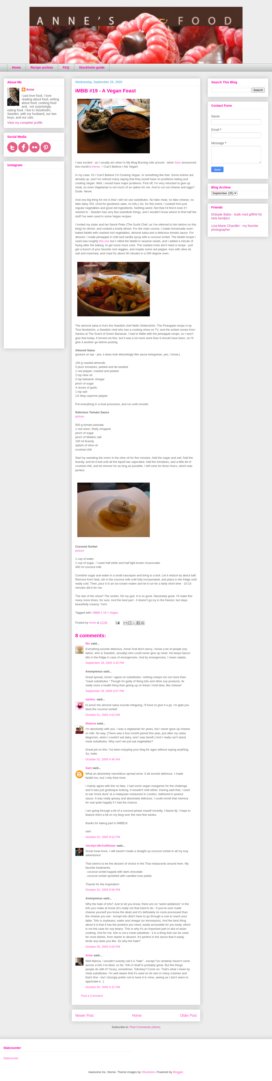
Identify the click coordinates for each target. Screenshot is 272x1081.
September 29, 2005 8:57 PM (104, 691)
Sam (178, 162)
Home (16, 67)
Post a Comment (92, 995)
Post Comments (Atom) (145, 1027)
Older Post (188, 1015)
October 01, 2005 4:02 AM (102, 715)
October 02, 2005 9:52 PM (102, 837)
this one (104, 241)
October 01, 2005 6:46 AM (102, 759)
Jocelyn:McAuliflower (100, 845)
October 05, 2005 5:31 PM (102, 987)
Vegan (114, 612)
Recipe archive (42, 67)
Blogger (178, 1072)
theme (96, 166)
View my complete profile (24, 122)
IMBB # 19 (100, 612)
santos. (90, 699)
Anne (89, 955)
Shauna (90, 723)
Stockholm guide (92, 67)
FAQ (66, 67)
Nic (87, 643)
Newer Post (84, 1015)
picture (79, 416)
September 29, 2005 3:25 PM (104, 662)
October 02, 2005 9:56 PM (102, 889)
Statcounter (11, 1058)
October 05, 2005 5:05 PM (102, 946)
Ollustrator (148, 1072)
